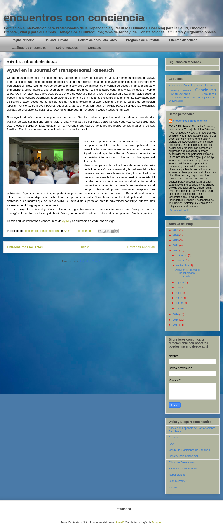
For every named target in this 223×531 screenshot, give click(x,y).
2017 (176, 250)
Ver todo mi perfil (178, 210)
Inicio (85, 247)
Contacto (94, 47)
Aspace (173, 437)
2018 (176, 245)
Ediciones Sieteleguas (182, 462)
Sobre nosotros (67, 47)
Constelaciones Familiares (97, 40)
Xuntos (173, 487)
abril (179, 292)
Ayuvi (65, 221)
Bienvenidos (175, 85)
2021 (176, 230)
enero (179, 308)
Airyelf (120, 522)
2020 (176, 235)
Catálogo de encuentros (29, 47)
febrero (180, 302)
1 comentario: (83, 230)
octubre (180, 260)
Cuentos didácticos (183, 40)
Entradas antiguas (141, 247)
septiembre (183, 265)
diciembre (182, 255)
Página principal (23, 40)
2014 (176, 324)
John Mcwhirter (177, 481)
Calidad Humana (57, 40)
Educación (190, 97)
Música (179, 101)
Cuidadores (175, 97)
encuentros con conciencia (74, 18)
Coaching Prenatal (180, 90)
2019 (176, 240)
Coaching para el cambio (199, 85)
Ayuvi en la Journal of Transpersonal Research (60, 70)
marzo (180, 297)
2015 (176, 319)
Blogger (157, 522)
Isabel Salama (177, 474)
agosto (180, 282)
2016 (176, 314)
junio (179, 287)
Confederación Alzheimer (183, 456)
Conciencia (205, 90)
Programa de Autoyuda (143, 40)
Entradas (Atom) (90, 261)
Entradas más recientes (25, 247)
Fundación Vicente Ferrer (183, 468)
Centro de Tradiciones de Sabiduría (189, 450)
